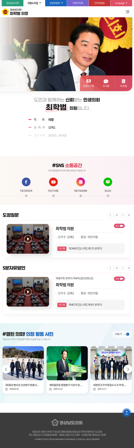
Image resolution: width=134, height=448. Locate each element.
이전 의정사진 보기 (6, 369)
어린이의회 (78, 3)
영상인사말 (88, 86)
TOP (126, 412)
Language (119, 3)
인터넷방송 (99, 3)
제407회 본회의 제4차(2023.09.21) (74, 278)
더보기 (118, 334)
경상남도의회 (12, 3)
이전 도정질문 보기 (110, 215)
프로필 (123, 86)
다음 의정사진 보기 (128, 369)
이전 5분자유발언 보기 (110, 268)
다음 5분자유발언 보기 (122, 268)
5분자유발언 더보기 (128, 268)
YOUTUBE (53, 185)
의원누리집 (33, 3)
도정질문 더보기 (128, 215)
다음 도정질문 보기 (122, 215)
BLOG (107, 185)
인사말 (106, 86)
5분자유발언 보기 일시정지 (116, 268)
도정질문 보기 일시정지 (116, 215)
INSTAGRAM (80, 185)
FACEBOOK (26, 185)
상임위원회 (54, 3)
